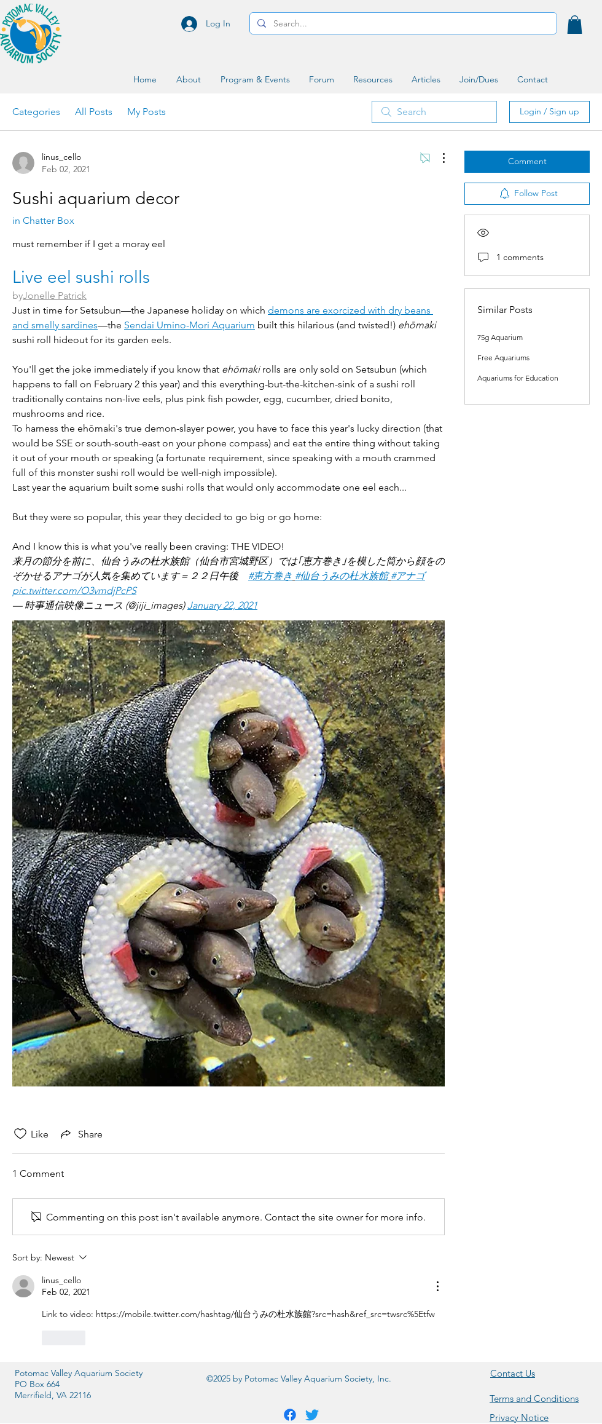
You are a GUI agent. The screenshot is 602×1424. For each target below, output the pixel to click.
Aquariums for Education (517, 377)
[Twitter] (312, 1415)
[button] (574, 24)
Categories (36, 111)
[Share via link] (80, 1133)
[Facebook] (290, 1415)
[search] (434, 112)
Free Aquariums (503, 357)
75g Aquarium (500, 337)
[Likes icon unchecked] (20, 1133)
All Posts (93, 111)
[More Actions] (437, 158)
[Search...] (402, 24)
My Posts (146, 111)
